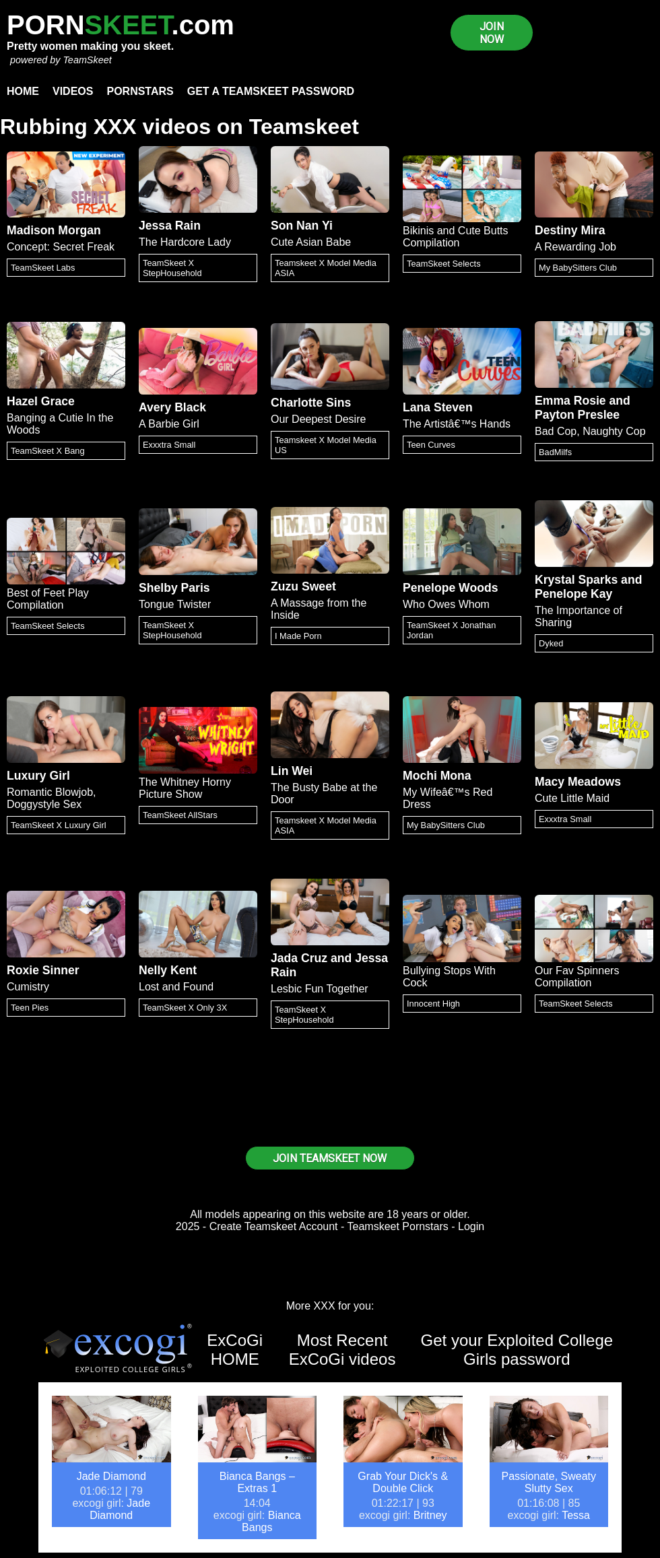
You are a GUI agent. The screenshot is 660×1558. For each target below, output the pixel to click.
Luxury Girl (38, 775)
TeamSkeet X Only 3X (185, 1008)
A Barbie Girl (169, 424)
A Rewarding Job (575, 246)
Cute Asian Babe (311, 242)
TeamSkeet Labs (43, 268)
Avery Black (172, 407)
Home (23, 91)
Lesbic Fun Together (319, 988)
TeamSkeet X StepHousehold (172, 268)
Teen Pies (29, 1008)
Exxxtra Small (169, 445)
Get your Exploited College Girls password (517, 1349)
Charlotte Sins (311, 402)
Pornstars (139, 91)
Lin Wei (291, 771)
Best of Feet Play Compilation (48, 599)
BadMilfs (555, 452)
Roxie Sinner (43, 970)
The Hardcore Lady (185, 242)
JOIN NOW (492, 33)
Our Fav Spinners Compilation (577, 976)
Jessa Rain (170, 225)
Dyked (551, 643)
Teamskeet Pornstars (398, 1226)
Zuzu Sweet (303, 586)
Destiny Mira (570, 230)
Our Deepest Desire (318, 419)
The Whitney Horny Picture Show (185, 788)
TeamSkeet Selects (444, 264)
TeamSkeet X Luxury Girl (58, 825)
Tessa (576, 1515)
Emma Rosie (570, 400)
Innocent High (433, 1003)
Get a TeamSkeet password (270, 91)
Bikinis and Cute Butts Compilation (455, 236)
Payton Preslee (577, 414)
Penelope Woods (450, 588)
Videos (73, 91)
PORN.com (120, 25)
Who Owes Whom (446, 604)
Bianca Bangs (271, 1521)
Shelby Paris (174, 588)
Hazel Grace (41, 401)
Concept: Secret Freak (60, 246)
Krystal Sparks (576, 579)
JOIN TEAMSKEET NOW (330, 1158)
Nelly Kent (168, 970)
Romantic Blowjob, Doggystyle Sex (51, 798)
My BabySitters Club (578, 268)
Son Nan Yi (302, 225)
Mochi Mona (437, 775)
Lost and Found (176, 986)
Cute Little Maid (572, 798)
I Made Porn (298, 636)
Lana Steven (438, 407)
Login (471, 1226)
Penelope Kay (573, 594)
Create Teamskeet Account (273, 1226)
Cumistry (28, 986)
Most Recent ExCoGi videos (342, 1349)
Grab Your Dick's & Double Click (403, 1482)
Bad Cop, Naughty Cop (590, 431)
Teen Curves (431, 445)
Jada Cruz (299, 958)
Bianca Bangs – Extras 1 (257, 1482)
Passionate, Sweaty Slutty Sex (548, 1482)
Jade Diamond (111, 1476)
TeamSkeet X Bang (48, 451)
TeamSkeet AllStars (180, 815)
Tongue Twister (175, 604)
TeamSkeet (87, 60)
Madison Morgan (54, 230)
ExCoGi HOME (235, 1349)
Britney (430, 1515)
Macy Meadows (578, 781)
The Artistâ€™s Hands (456, 424)
